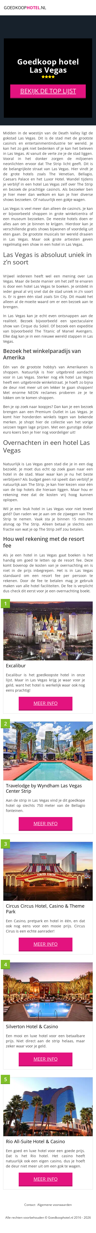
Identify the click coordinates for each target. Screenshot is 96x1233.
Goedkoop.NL (25, 7)
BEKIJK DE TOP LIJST (48, 92)
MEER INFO (46, 703)
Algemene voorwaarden (54, 1205)
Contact (29, 1205)
